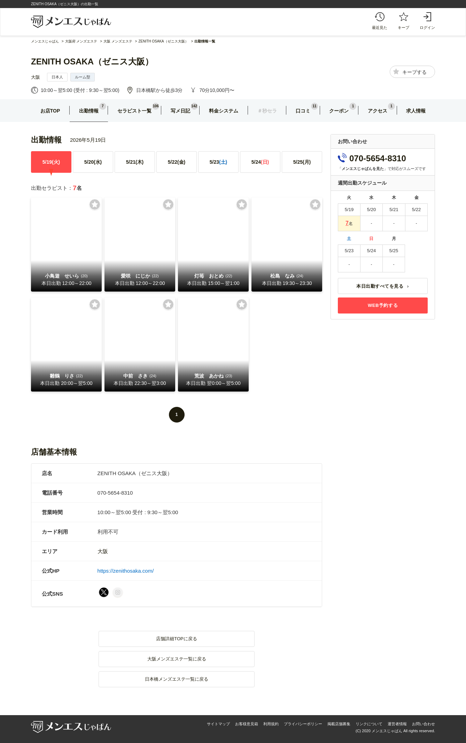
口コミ (303, 111)
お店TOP (50, 111)
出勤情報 (89, 111)
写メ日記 (180, 111)
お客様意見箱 (246, 724)
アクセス (377, 111)
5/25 (302, 162)
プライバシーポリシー (303, 724)
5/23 (218, 162)
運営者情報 (397, 724)
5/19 (51, 162)
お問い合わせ (423, 724)
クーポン (339, 111)
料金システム (223, 111)
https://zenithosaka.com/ (126, 571)
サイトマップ (218, 724)
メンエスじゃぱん (45, 41)
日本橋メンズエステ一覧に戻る (176, 679)
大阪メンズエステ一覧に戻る (176, 658)
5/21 (135, 162)
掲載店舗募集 (338, 724)
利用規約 (271, 724)
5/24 (260, 162)
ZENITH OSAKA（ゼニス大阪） (92, 61)
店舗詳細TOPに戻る (176, 638)
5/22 (177, 162)
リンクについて (369, 724)
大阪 (35, 77)
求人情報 (416, 111)
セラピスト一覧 (134, 111)
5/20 (93, 162)
